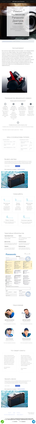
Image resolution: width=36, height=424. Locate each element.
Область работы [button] (19, 414)
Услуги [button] (3, 1)
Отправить (17, 166)
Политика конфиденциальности (9, 414)
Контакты (32, 1)
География (9, 1)
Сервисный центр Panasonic (7, 41)
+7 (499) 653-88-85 (18, 23)
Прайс (27, 1)
